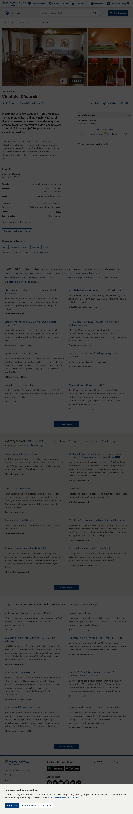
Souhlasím (12, 805)
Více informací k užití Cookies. (65, 797)
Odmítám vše (29, 805)
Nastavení (46, 805)
